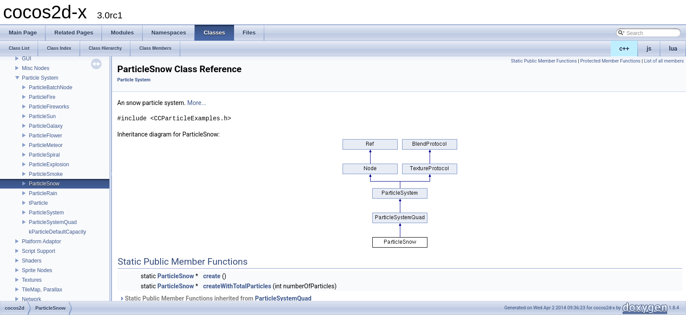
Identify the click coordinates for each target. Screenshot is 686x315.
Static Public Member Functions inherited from (215, 298)
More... (196, 102)
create (211, 276)
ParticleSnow (44, 184)
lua (673, 48)
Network (31, 299)
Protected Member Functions (610, 61)
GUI (26, 59)
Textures (32, 280)
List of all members (664, 61)
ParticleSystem (46, 213)
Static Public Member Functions (544, 61)
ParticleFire (42, 97)
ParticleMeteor (46, 145)
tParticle (38, 203)
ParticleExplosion (49, 164)
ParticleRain (43, 193)
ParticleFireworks (49, 107)
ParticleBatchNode (50, 87)
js (649, 48)
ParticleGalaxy (46, 126)
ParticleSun (42, 116)
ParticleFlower (45, 136)
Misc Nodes (35, 68)
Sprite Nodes (37, 270)
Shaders (32, 261)
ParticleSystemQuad (53, 222)
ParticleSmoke (46, 174)
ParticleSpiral (44, 155)
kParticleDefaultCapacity (57, 232)
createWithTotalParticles (237, 286)
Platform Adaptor (41, 241)
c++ (625, 48)
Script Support (38, 251)
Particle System (40, 78)
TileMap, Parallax (42, 290)
